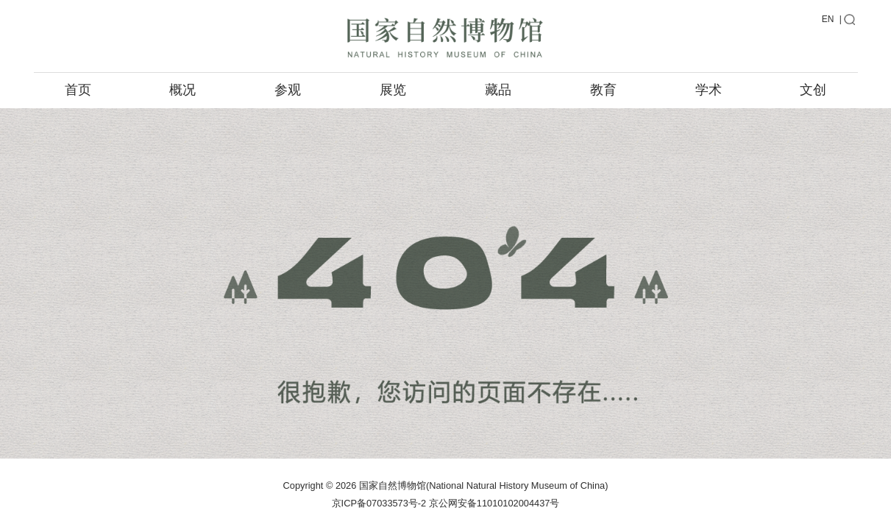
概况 (182, 89)
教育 (603, 89)
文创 (813, 89)
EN (828, 19)
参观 (287, 89)
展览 (393, 89)
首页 (78, 89)
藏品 (498, 89)
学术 (708, 89)
